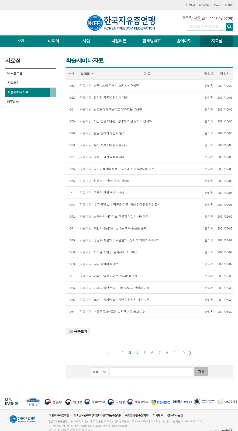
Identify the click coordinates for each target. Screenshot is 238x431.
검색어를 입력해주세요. (204, 26)
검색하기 (229, 27)
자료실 (216, 41)
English (229, 5)
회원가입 (204, 5)
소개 (21, 41)
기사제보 (190, 5)
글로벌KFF (151, 41)
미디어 (53, 41)
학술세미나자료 (17, 92)
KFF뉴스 (12, 101)
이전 (108, 353)
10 (183, 352)
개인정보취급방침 (59, 415)
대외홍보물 (14, 73)
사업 (86, 41)
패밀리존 (118, 41)
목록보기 (78, 331)
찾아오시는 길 (175, 415)
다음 (190, 353)
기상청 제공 (195, 19)
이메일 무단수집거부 (136, 415)
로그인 (217, 5)
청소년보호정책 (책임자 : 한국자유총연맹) (97, 415)
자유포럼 (13, 82)
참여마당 (183, 41)
